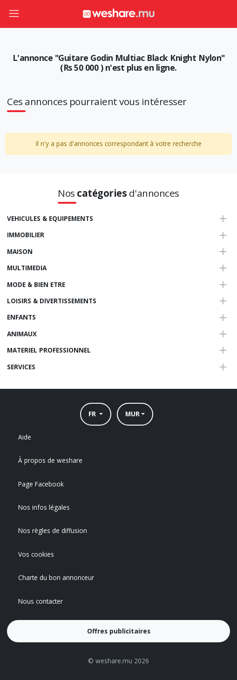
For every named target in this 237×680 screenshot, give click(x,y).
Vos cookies (36, 554)
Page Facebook (41, 484)
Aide (24, 437)
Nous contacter (40, 601)
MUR (132, 413)
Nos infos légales (44, 507)
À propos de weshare (50, 460)
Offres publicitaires (118, 631)
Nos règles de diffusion (52, 530)
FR (93, 413)
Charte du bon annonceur (56, 577)
